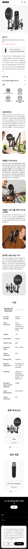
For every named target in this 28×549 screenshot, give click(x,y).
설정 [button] (8, 543)
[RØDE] (5, 2)
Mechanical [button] (20, 309)
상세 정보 (13, 443)
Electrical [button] (8, 310)
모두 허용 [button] (19, 543)
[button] (25, 2)
